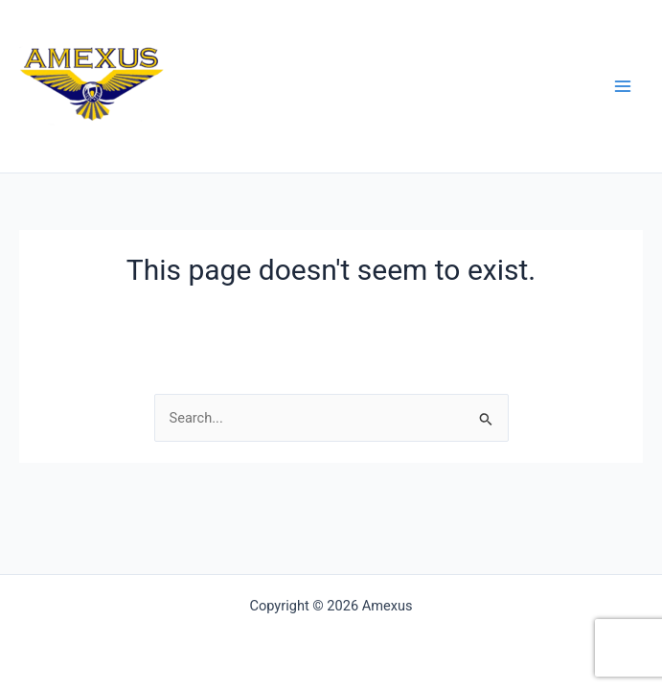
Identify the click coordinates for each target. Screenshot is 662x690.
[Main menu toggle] (623, 86)
